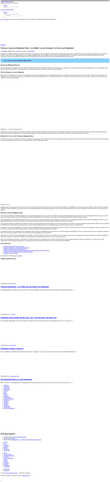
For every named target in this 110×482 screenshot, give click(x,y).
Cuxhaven (6, 390)
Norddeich (6, 463)
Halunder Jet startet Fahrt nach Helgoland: (14, 246)
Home (4, 60)
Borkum (6, 442)
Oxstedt (5, 404)
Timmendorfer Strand (9, 455)
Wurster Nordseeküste (9, 408)
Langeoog (6, 446)
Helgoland (6, 19)
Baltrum (6, 447)
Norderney (6, 445)
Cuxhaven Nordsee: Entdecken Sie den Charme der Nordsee (18, 251)
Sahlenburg (6, 405)
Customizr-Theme (25, 475)
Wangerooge (7, 450)
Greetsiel (6, 461)
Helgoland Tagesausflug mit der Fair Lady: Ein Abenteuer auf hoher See (29, 318)
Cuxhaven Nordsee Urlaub (11, 473)
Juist (5, 443)
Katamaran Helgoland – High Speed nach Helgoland (16, 247)
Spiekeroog (6, 449)
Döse (5, 392)
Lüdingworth (7, 400)
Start (2, 19)
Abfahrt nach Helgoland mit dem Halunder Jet (15, 249)
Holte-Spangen (7, 397)
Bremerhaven (7, 389)
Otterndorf (6, 402)
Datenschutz (7, 469)
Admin (4, 51)
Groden (5, 394)
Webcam (9, 60)
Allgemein (6, 385)
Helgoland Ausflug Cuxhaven (12, 348)
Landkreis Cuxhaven (9, 398)
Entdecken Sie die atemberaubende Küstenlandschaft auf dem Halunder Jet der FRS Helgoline (26, 250)
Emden (5, 459)
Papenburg (6, 465)
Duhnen (5, 393)
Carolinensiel (7, 466)
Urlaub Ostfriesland (8, 458)
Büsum (5, 453)
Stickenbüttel (7, 407)
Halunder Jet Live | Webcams (11, 253)
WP (9, 475)
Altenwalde (6, 388)
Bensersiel (6, 462)
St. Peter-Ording (8, 454)
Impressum (6, 470)
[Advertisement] (55, 32)
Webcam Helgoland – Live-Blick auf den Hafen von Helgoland (25, 287)
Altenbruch (6, 386)
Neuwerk (6, 401)
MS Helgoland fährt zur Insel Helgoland (16, 379)
